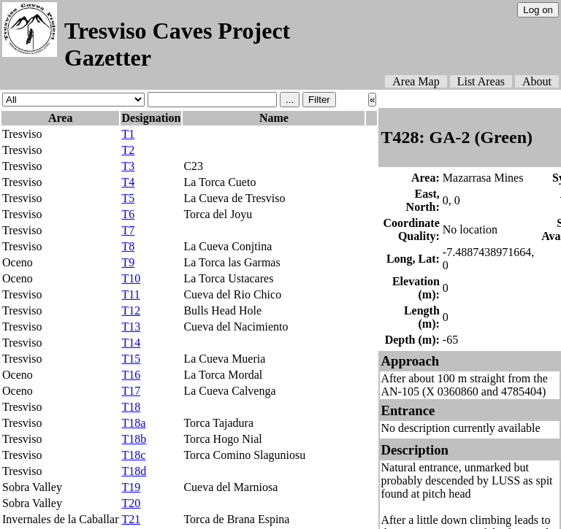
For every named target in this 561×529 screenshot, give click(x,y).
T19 (130, 487)
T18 (130, 407)
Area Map (415, 81)
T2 (127, 150)
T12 (130, 310)
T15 (130, 358)
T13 (130, 326)
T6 (127, 214)
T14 (130, 342)
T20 (130, 503)
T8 (127, 246)
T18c (133, 455)
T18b (133, 439)
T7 (127, 230)
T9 (127, 262)
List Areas (481, 81)
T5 (127, 198)
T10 (130, 278)
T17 (130, 391)
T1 (127, 134)
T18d (133, 471)
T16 (130, 374)
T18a (133, 423)
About (537, 81)
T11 (130, 294)
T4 (127, 182)
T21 (130, 519)
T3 (127, 166)
